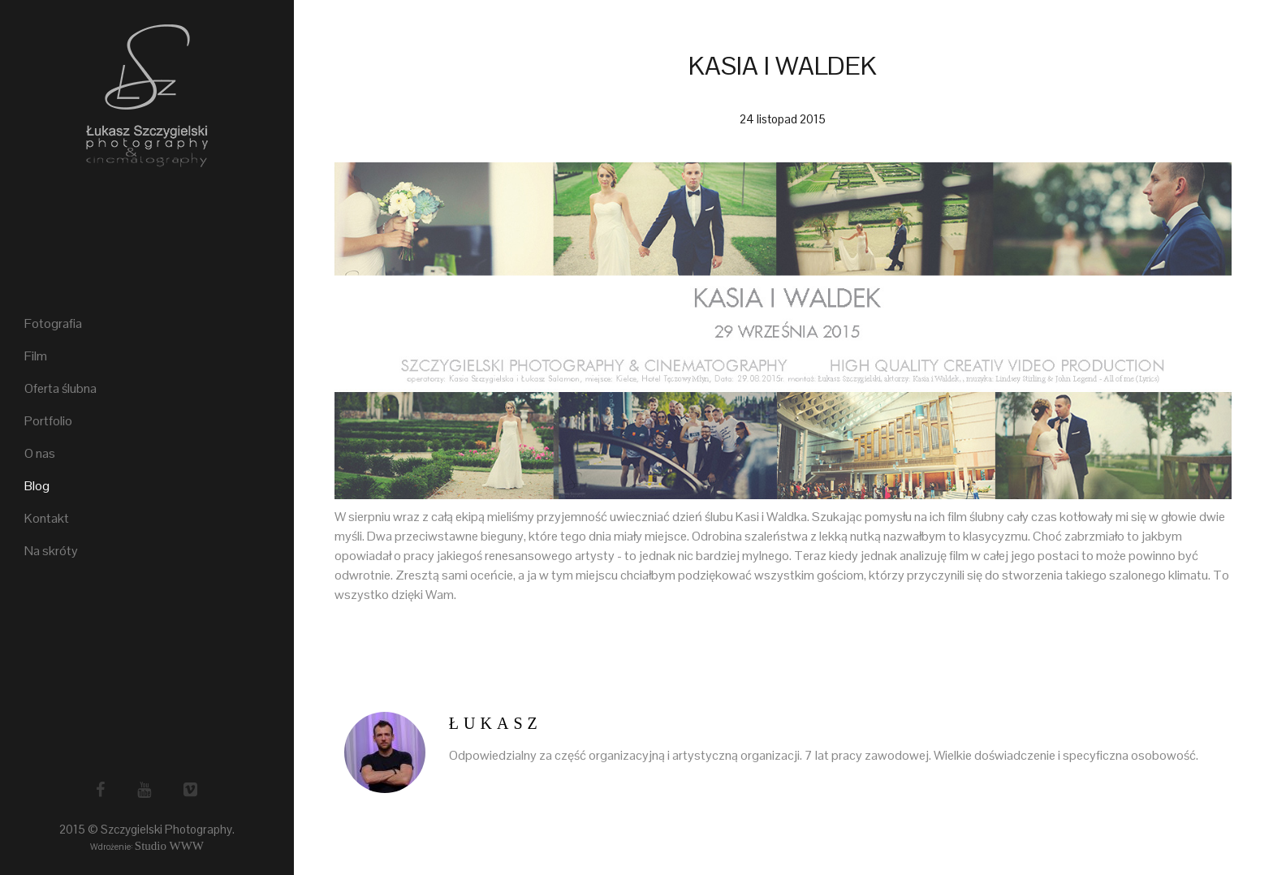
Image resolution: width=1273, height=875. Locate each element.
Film (35, 355)
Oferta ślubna (60, 388)
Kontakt (46, 518)
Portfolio (48, 420)
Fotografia (53, 323)
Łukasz (495, 723)
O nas (39, 453)
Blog (37, 485)
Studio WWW (169, 845)
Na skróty (51, 550)
